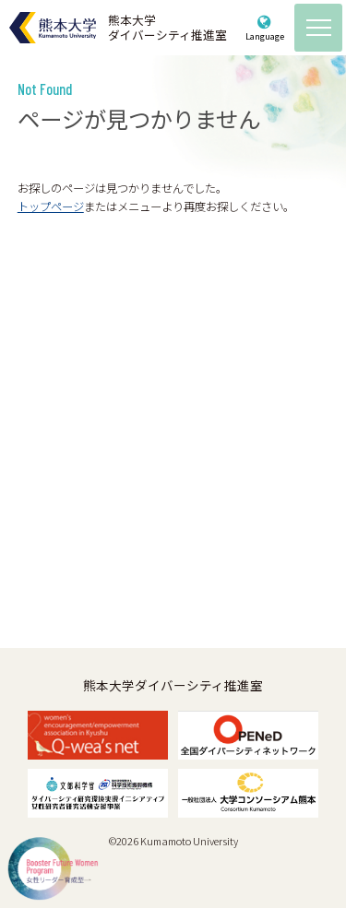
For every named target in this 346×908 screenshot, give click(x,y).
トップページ (51, 206)
